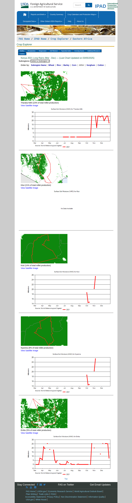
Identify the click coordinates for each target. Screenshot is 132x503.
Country (22, 53)
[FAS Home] (35, 4)
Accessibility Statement (35, 497)
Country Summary (56, 14)
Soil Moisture (54, 51)
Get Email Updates (100, 484)
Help (69, 21)
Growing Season (79, 51)
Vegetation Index (66, 51)
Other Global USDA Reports (51, 21)
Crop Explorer (60, 38)
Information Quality (96, 497)
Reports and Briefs (38, 14)
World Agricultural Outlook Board (88, 491)
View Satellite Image (29, 105)
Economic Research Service (60, 491)
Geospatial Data (29, 21)
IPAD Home (40, 38)
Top (66, 479)
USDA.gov (41, 491)
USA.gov (29, 499)
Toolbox (22, 51)
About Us (80, 21)
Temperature (42, 51)
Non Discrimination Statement (73, 497)
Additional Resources (93, 51)
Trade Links (44, 494)
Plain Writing (31, 494)
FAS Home (24, 38)
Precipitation (31, 51)
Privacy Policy (53, 497)
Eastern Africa (82, 38)
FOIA (53, 494)
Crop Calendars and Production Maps (82, 14)
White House (41, 499)
